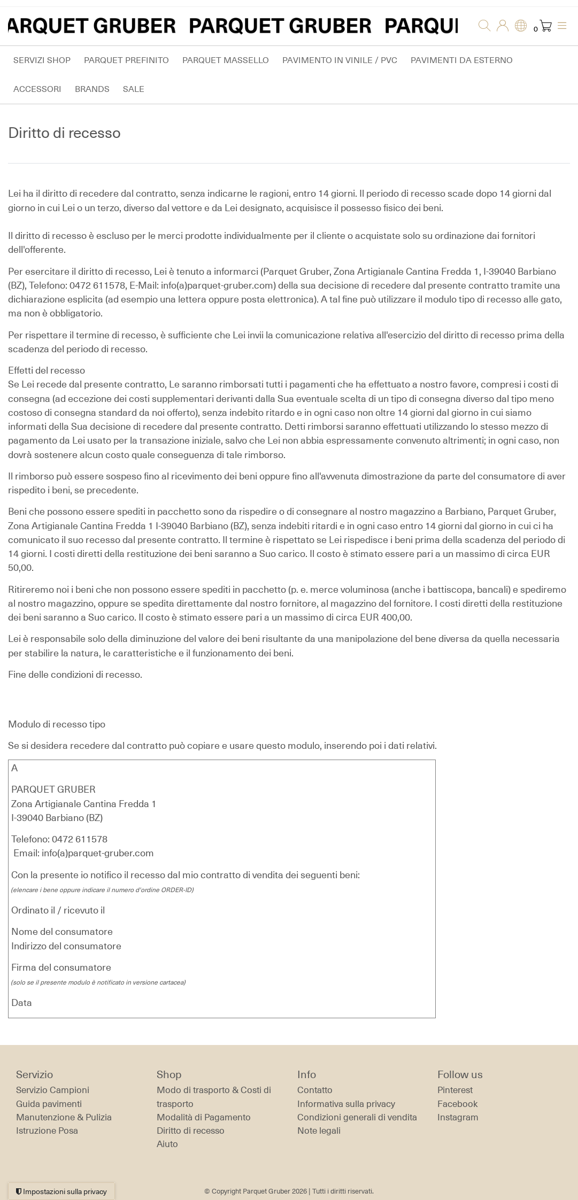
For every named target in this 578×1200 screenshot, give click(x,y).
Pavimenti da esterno (462, 60)
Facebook (457, 1103)
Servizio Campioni (52, 1090)
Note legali (319, 1130)
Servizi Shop (42, 60)
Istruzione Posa (47, 1130)
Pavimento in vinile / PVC (339, 60)
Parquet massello (225, 60)
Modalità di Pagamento (204, 1117)
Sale (133, 89)
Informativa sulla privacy (346, 1103)
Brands (92, 89)
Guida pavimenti (49, 1103)
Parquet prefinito (126, 60)
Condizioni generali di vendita (357, 1117)
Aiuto (167, 1144)
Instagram (458, 1117)
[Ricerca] (481, 26)
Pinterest (455, 1090)
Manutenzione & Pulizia (64, 1117)
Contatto (315, 1090)
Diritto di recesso (191, 1130)
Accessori (37, 89)
